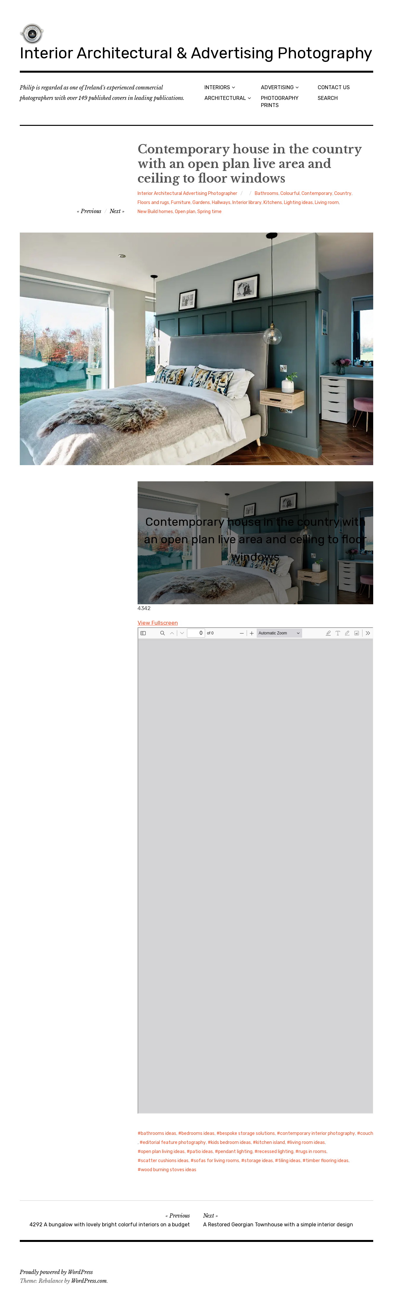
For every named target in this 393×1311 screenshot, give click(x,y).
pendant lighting (235, 1151)
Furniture (180, 202)
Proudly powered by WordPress (56, 1272)
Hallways (221, 202)
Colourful (290, 193)
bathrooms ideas (158, 1133)
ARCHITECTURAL (225, 98)
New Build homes (155, 211)
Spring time (209, 211)
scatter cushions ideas (165, 1160)
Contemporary (316, 193)
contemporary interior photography (317, 1133)
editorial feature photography (174, 1142)
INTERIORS (217, 87)
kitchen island (270, 1142)
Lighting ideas (298, 202)
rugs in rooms (312, 1151)
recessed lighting (275, 1151)
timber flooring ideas (327, 1160)
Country (342, 193)
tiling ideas (289, 1160)
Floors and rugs (153, 202)
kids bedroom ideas (231, 1142)
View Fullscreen (158, 622)
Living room (327, 202)
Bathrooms (266, 193)
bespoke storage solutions (247, 1133)
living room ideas (307, 1142)
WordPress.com (89, 1281)
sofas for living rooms (216, 1160)
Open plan (185, 211)
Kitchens (273, 202)
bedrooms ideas (198, 1133)
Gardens (201, 202)
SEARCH (328, 98)
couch (366, 1133)
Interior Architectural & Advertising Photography (196, 53)
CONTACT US (334, 87)
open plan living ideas (163, 1151)
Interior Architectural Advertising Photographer (187, 193)
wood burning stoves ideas (168, 1170)
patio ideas (201, 1151)
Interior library (247, 202)
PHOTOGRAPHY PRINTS (280, 101)
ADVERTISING (277, 87)
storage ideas (258, 1160)
